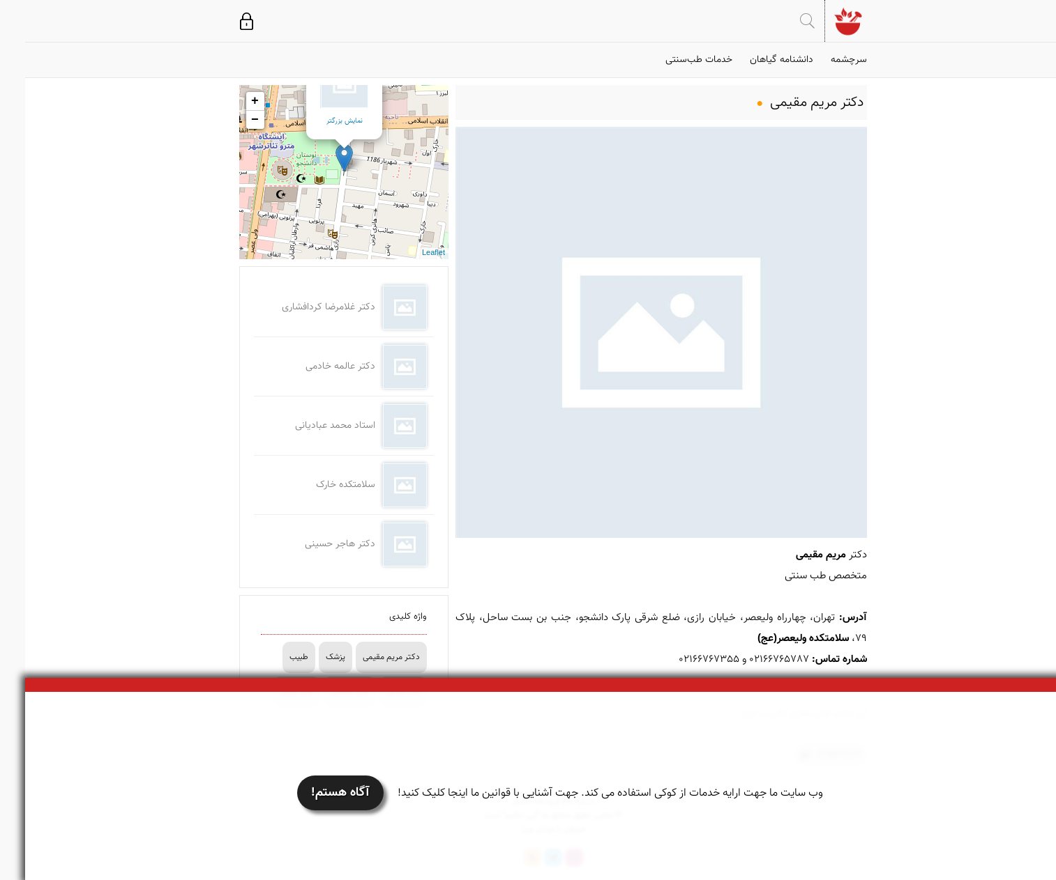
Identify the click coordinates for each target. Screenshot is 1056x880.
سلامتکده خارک (320, 485)
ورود (221, 21)
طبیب (273, 657)
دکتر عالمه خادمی (315, 366)
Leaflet (408, 253)
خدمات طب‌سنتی (673, 60)
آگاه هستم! (315, 793)
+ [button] (230, 101)
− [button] (230, 119)
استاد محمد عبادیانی (310, 425)
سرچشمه (824, 60)
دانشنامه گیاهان (756, 60)
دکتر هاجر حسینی (315, 544)
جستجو (782, 21)
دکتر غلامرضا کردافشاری (303, 307)
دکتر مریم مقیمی (366, 657)
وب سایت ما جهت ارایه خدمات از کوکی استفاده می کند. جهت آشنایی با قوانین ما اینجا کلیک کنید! (585, 793)
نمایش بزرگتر (319, 121)
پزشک (310, 657)
